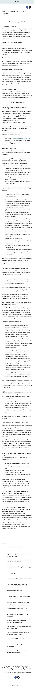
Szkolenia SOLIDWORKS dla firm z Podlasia (17, 638)
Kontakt (9, 672)
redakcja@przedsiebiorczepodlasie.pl (21, 138)
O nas (4, 672)
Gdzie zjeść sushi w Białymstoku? (14, 590)
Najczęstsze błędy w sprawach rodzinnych (16, 547)
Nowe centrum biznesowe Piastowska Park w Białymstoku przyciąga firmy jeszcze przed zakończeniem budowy (17, 554)
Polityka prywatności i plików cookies (21, 672)
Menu (17, 1)
